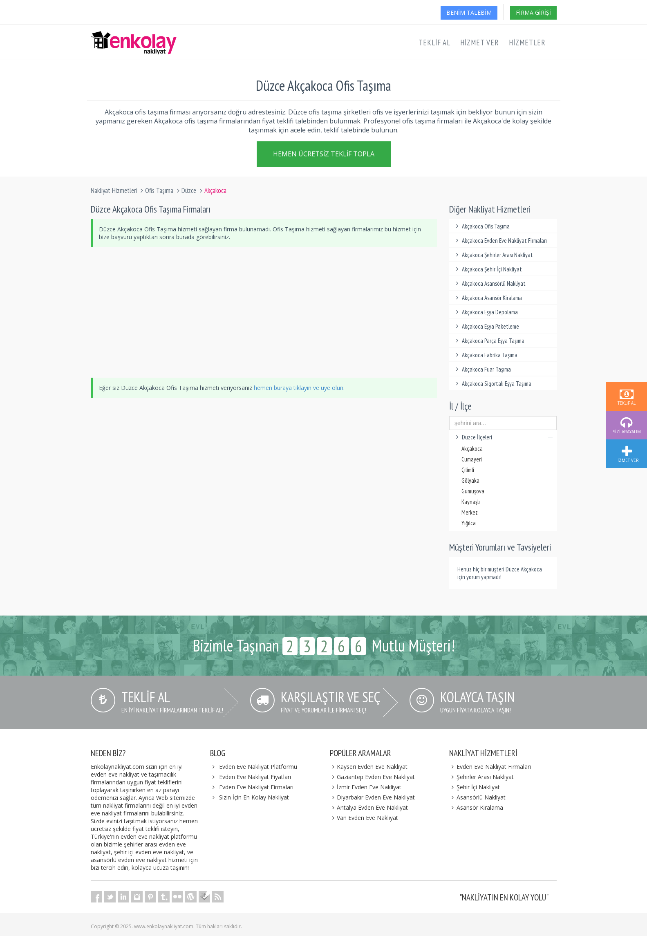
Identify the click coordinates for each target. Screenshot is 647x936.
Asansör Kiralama (476, 807)
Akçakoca (472, 448)
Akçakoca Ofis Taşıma (481, 226)
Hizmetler (527, 42)
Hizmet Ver (479, 42)
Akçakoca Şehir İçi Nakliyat (487, 269)
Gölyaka (470, 480)
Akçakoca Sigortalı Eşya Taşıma (492, 383)
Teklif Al (434, 42)
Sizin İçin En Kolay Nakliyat (254, 797)
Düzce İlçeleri (503, 437)
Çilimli (467, 470)
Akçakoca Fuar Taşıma (482, 369)
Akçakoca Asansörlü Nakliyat (489, 283)
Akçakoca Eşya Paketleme (486, 326)
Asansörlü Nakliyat (477, 797)
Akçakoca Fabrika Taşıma (485, 355)
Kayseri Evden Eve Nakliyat (369, 766)
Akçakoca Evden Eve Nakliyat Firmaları (500, 240)
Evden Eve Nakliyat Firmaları (256, 787)
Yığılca (468, 523)
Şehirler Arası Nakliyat (481, 777)
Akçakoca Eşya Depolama (485, 312)
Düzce (188, 190)
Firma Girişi (533, 12)
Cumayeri (471, 459)
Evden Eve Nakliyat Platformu (258, 766)
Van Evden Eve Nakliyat (364, 818)
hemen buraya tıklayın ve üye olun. (299, 388)
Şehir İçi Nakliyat (474, 787)
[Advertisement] (264, 312)
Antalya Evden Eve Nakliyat (369, 807)
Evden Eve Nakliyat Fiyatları (255, 777)
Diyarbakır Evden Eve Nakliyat (372, 797)
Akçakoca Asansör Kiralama (487, 298)
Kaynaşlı (470, 502)
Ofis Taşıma (159, 190)
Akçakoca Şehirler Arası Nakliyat (493, 255)
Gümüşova (472, 491)
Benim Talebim (469, 12)
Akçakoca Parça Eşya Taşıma (488, 341)
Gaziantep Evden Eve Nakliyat (372, 777)
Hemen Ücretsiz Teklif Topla (323, 154)
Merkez (469, 512)
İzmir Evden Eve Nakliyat (366, 787)
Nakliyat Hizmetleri (114, 190)
